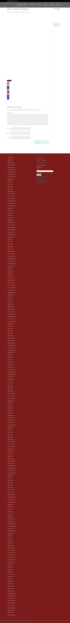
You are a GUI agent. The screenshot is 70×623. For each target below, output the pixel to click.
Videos (38, 5)
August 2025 (11, 179)
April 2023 (10, 246)
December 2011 (11, 552)
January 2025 (11, 196)
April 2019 (10, 362)
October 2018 (11, 377)
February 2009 (11, 603)
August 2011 (11, 562)
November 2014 (12, 468)
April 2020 (10, 333)
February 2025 (11, 194)
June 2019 (10, 357)
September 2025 (12, 177)
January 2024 (11, 225)
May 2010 (10, 581)
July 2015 (10, 451)
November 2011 (12, 555)
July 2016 (10, 429)
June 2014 (10, 480)
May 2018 (10, 386)
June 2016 (10, 432)
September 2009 (12, 600)
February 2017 (11, 415)
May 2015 (10, 456)
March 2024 (11, 220)
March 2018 (11, 391)
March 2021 (11, 307)
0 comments (27, 12)
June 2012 (10, 538)
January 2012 (11, 550)
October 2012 (11, 528)
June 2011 (10, 567)
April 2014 (10, 485)
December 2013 (11, 494)
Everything (20, 5)
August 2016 (11, 427)
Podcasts (33, 5)
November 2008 (12, 608)
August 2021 (11, 295)
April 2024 (10, 218)
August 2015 (11, 449)
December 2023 (11, 227)
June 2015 (10, 454)
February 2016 (11, 442)
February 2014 (11, 490)
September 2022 (12, 263)
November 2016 (12, 420)
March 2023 (11, 249)
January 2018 (11, 396)
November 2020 (12, 316)
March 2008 (11, 612)
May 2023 (10, 244)
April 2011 (10, 572)
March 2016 (11, 439)
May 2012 (10, 540)
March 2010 (11, 586)
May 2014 (10, 482)
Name (9, 128)
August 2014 (11, 475)
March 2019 (11, 364)
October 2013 (11, 499)
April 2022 (10, 275)
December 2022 (11, 256)
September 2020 (12, 321)
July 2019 (10, 355)
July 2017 (10, 403)
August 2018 (11, 379)
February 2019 (11, 367)
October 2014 (11, 470)
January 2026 (11, 167)
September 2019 (12, 350)
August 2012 (11, 533)
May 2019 (10, 360)
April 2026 (10, 160)
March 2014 (11, 487)
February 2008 (11, 615)
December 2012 (11, 523)
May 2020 (10, 331)
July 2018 (10, 381)
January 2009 (11, 605)
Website (9, 137)
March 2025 (11, 191)
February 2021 (11, 309)
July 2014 (10, 478)
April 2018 (10, 389)
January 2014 (11, 492)
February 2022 (11, 280)
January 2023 (11, 254)
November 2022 (12, 259)
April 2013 (10, 514)
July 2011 (10, 564)
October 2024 (11, 203)
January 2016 (11, 444)
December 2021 (11, 285)
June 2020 (10, 328)
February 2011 (11, 574)
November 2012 (12, 526)
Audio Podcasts (16, 12)
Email (9, 133)
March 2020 (11, 336)
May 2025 (10, 186)
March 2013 (11, 516)
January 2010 (11, 591)
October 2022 (11, 261)
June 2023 (10, 242)
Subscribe (39, 174)
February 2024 (11, 222)
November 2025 (12, 172)
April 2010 (10, 584)
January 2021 (11, 311)
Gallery (45, 5)
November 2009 (12, 596)
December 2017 (11, 398)
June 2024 (10, 213)
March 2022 (11, 278)
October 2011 (11, 557)
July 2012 (10, 535)
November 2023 (12, 230)
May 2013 (10, 511)
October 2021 (11, 290)
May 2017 (10, 408)
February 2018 (11, 393)
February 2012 (11, 547)
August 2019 (11, 352)
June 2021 (10, 299)
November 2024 (12, 201)
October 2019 (11, 348)
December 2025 (11, 169)
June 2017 (10, 405)
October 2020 (11, 319)
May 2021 (10, 302)
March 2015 (11, 458)
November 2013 (12, 497)
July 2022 (10, 268)
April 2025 (10, 189)
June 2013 (10, 509)
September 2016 (12, 425)
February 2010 (11, 588)
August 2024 (11, 208)
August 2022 (11, 266)
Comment (10, 113)
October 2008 (11, 610)
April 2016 (10, 437)
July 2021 (10, 297)
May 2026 (10, 157)
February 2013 (11, 519)
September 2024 (12, 206)
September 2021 (12, 292)
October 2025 (11, 174)
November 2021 (12, 287)
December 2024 (11, 198)
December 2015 (11, 446)
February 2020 (11, 338)
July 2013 (10, 507)
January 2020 (11, 340)
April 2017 (10, 410)
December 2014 (11, 466)
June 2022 (10, 271)
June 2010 (10, 579)
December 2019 (11, 343)
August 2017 (11, 401)
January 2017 (11, 417)
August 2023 (11, 237)
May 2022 (10, 273)
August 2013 (11, 504)
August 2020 (11, 324)
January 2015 (11, 463)
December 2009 (11, 593)
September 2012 (12, 531)
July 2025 (10, 181)
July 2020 (10, 326)
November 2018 (12, 374)
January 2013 (11, 521)
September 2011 (12, 560)
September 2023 (12, 234)
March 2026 (11, 162)
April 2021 (10, 304)
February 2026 (11, 165)
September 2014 (12, 473)
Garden (52, 5)
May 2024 (10, 215)
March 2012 (11, 545)
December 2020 (11, 314)
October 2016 (11, 422)
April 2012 (10, 543)
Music (25, 5)
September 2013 (12, 502)
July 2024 (10, 210)
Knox (57, 5)
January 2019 (11, 369)
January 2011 (11, 576)
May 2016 (10, 434)
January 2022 (11, 283)
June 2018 (10, 384)
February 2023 (11, 251)
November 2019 (12, 345)
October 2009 (11, 598)
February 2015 (11, 461)
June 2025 (10, 184)
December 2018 (11, 372)
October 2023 (11, 232)
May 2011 (10, 569)
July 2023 (10, 239)
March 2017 (11, 413)
